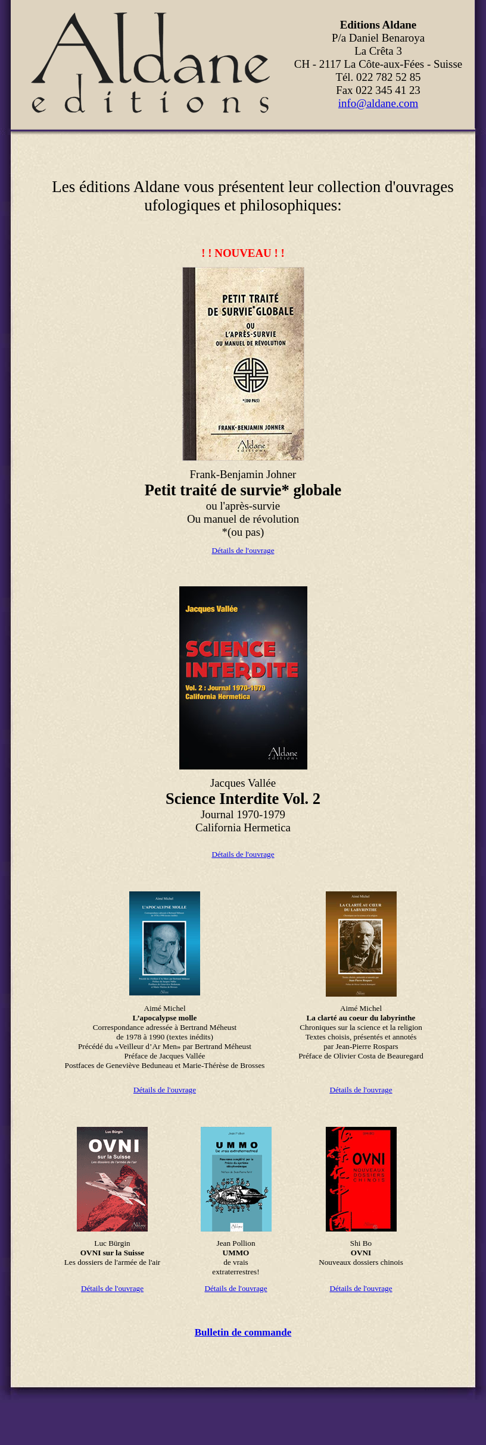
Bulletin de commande (243, 1332)
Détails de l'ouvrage (242, 550)
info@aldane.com (378, 103)
